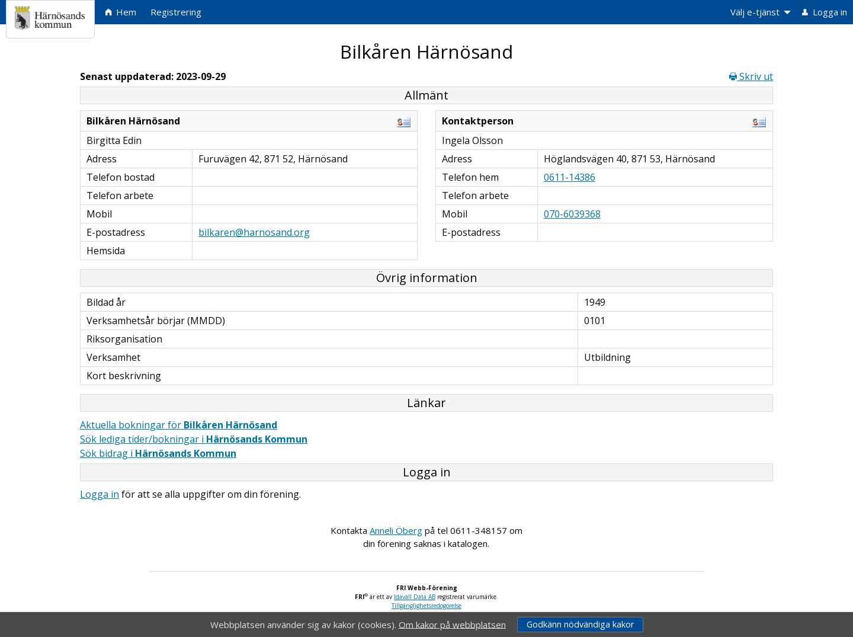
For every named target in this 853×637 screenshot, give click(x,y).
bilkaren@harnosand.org (254, 232)
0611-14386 (569, 177)
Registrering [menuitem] (175, 12)
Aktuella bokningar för (178, 424)
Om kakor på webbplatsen (452, 624)
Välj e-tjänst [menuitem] (755, 12)
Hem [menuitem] (120, 12)
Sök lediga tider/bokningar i (193, 439)
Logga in (99, 494)
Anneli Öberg (396, 530)
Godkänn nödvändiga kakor (580, 624)
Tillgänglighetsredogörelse (426, 605)
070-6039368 (572, 213)
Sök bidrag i (158, 453)
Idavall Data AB (414, 597)
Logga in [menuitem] (824, 12)
